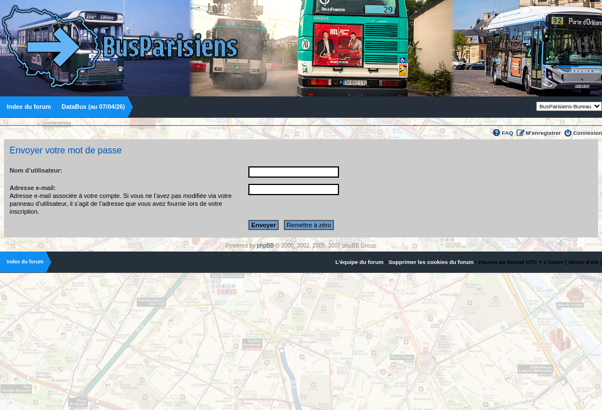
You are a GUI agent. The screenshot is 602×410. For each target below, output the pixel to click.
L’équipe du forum (359, 262)
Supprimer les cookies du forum (431, 262)
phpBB (265, 246)
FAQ (507, 133)
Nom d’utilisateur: (36, 170)
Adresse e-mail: (33, 187)
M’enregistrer (543, 133)
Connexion (587, 133)
